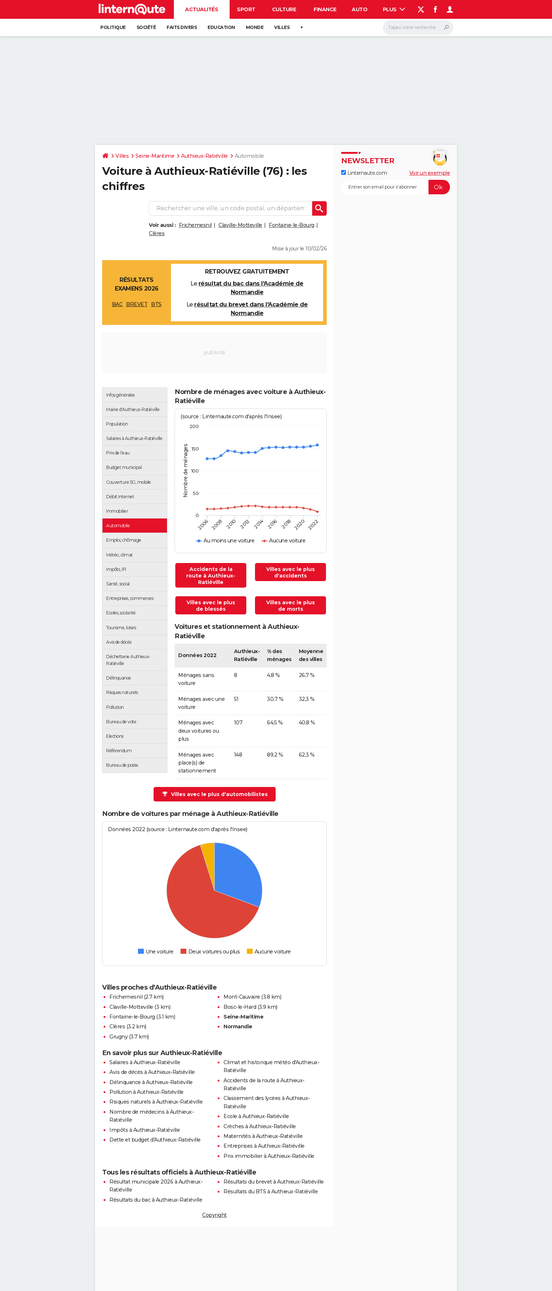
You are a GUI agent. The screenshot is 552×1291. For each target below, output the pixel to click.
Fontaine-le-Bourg (291, 225)
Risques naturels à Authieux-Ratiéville (155, 1102)
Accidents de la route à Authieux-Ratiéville (210, 575)
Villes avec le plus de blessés (211, 605)
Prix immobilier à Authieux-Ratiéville (268, 1156)
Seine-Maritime (154, 156)
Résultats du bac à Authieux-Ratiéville (155, 1200)
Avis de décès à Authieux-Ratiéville (152, 1072)
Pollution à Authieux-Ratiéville (146, 1092)
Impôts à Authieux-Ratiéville (144, 1130)
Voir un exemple (429, 173)
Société (146, 27)
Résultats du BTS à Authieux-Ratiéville (270, 1191)
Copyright (214, 1215)
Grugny (118, 1036)
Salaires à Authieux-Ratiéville (144, 1062)
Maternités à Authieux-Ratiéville (262, 1136)
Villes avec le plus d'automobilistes (215, 794)
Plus (394, 9)
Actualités (201, 9)
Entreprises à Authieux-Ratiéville (264, 1146)
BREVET (136, 304)
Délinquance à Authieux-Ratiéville (151, 1082)
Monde (255, 27)
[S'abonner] (395, 187)
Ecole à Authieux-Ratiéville (256, 1116)
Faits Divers (182, 27)
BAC (117, 304)
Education (221, 27)
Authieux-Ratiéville (204, 156)
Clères (156, 233)
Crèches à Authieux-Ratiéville (259, 1126)
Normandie (237, 1026)
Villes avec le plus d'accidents (290, 572)
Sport (246, 9)
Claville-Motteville (240, 225)
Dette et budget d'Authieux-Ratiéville (155, 1139)
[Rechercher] (418, 27)
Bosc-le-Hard (239, 1007)
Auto (359, 9)
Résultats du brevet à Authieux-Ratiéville (273, 1181)
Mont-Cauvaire (241, 997)
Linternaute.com (364, 173)
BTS (156, 304)
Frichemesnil (195, 225)
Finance (325, 9)
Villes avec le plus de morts (290, 605)
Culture (284, 9)
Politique (113, 27)
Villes (281, 27)
